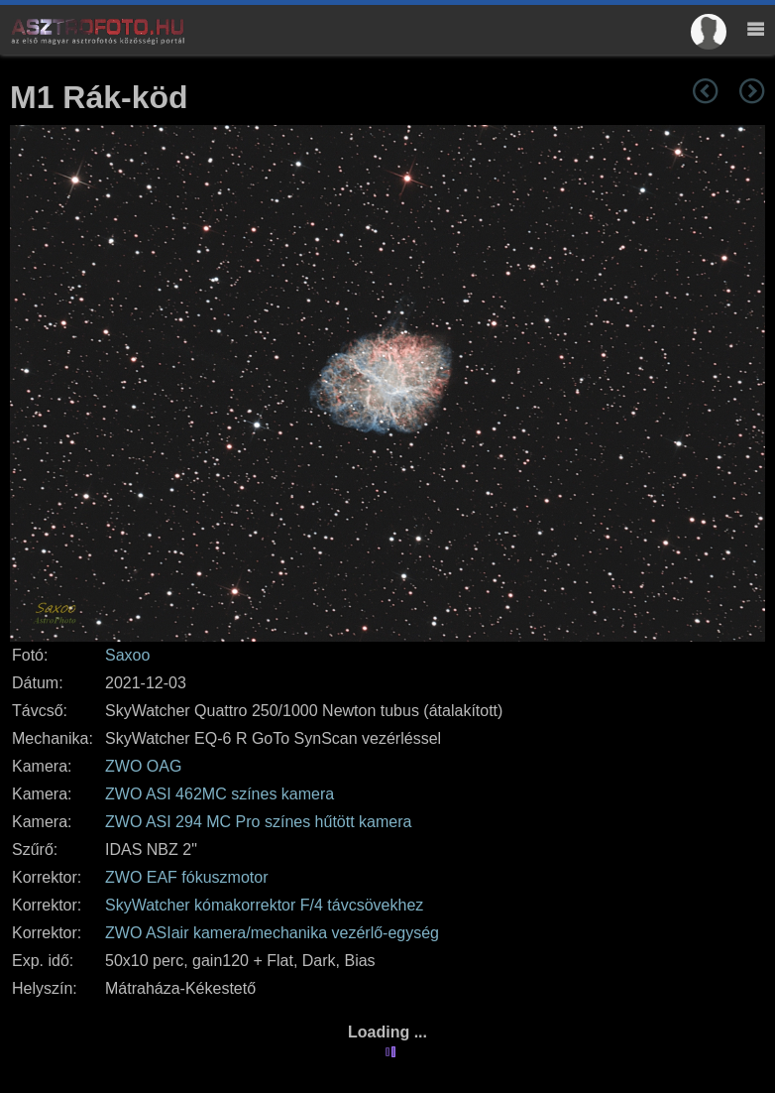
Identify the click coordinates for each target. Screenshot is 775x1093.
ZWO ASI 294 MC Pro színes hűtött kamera (258, 821)
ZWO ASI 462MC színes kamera (219, 794)
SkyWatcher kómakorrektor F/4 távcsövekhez (264, 905)
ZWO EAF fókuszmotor (186, 877)
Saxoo (127, 655)
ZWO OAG (143, 766)
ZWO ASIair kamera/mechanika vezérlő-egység (272, 932)
